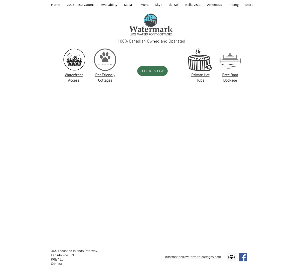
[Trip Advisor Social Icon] (231, 257)
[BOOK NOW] (152, 71)
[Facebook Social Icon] (243, 257)
